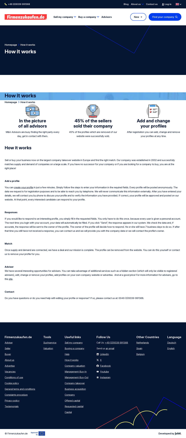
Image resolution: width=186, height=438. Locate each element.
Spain (139, 348)
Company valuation (75, 365)
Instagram (105, 377)
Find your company (163, 17)
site (10, 279)
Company (70, 394)
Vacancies (10, 371)
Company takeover (75, 383)
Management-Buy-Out (76, 377)
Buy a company (87, 17)
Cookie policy (12, 383)
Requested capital (74, 406)
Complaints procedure (16, 394)
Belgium (140, 354)
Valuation (48, 348)
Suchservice (49, 342)
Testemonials (12, 406)
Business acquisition (75, 389)
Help (67, 354)
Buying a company (74, 348)
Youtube (104, 371)
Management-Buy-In (76, 371)
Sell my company (63, 17)
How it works (27, 44)
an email (110, 348)
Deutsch (171, 342)
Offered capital (72, 400)
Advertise (10, 365)
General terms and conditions (20, 389)
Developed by (170, 433)
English (171, 348)
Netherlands (142, 342)
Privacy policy (12, 400)
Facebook (105, 365)
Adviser (9, 342)
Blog (126, 4)
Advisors (106, 17)
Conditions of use (14, 377)
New (136, 17)
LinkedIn (104, 354)
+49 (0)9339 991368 (19, 4)
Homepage (11, 44)
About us (136, 4)
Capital (68, 412)
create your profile (23, 187)
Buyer (8, 354)
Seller (7, 348)
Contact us (152, 4)
